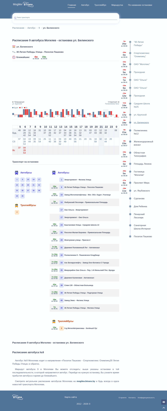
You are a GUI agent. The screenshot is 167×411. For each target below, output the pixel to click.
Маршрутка (117, 5)
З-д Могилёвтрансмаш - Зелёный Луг (74, 328)
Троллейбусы (25, 205)
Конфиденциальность (146, 398)
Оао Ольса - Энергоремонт (73, 210)
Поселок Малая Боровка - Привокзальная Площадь (81, 232)
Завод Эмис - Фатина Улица (70, 300)
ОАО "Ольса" (134, 80)
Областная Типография (133, 154)
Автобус (85, 5)
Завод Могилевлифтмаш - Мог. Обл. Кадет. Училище (81, 195)
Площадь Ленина (136, 164)
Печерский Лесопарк (133, 216)
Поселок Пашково (136, 236)
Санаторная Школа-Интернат (136, 227)
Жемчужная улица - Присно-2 (71, 240)
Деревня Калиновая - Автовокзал (73, 278)
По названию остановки (140, 5)
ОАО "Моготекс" (135, 64)
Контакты (132, 398)
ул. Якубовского (135, 191)
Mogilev (17, 4)
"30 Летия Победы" (132, 43)
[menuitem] (72, 5)
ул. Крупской (134, 115)
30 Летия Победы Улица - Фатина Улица (76, 308)
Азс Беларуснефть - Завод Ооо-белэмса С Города (80, 262)
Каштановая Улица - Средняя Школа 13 (75, 225)
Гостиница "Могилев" (132, 173)
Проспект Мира (135, 183)
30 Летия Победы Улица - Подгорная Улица (77, 293)
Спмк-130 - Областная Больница (72, 285)
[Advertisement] (65, 81)
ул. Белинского (24, 47)
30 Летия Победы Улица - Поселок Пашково (39, 52)
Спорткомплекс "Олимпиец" (135, 54)
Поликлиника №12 (134, 132)
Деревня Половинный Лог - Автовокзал (76, 247)
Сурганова (132, 198)
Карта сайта (71, 397)
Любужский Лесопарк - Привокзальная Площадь (80, 202)
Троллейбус (100, 5)
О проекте (122, 398)
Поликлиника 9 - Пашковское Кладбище (76, 255)
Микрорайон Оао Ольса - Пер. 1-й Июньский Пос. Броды (83, 270)
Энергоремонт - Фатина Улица (75, 179)
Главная (72, 5)
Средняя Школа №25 (135, 105)
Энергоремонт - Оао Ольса (73, 217)
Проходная (133, 72)
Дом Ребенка (134, 206)
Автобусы (23, 173)
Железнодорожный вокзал (137, 143)
